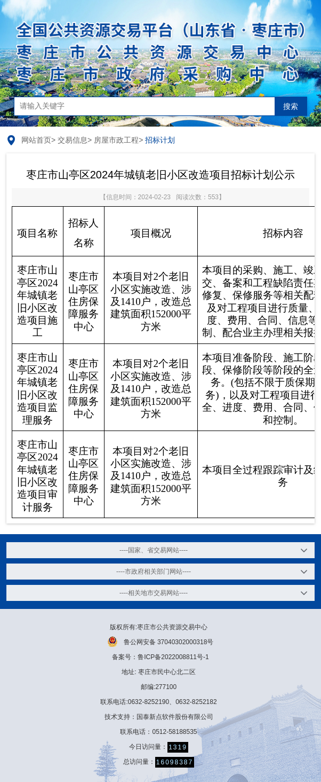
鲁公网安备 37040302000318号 (161, 641)
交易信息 (72, 140)
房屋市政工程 (116, 140)
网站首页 (36, 140)
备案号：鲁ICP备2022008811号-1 (160, 657)
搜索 (290, 106)
